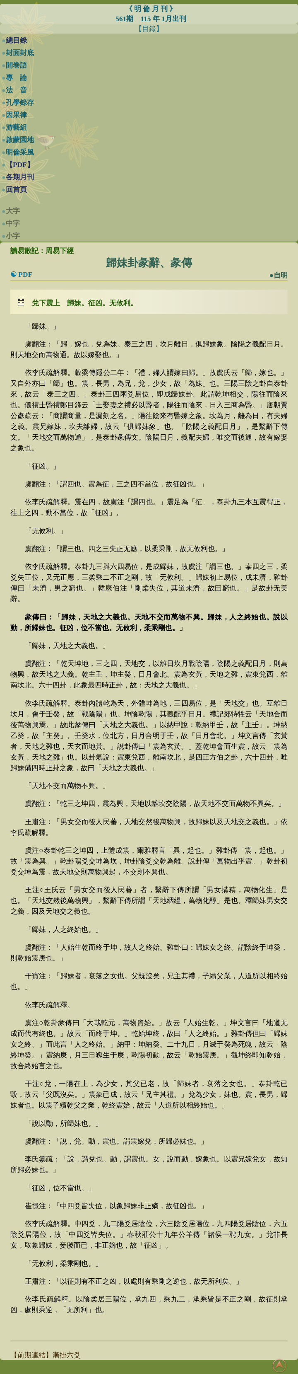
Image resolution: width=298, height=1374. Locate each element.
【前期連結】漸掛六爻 (45, 1355)
